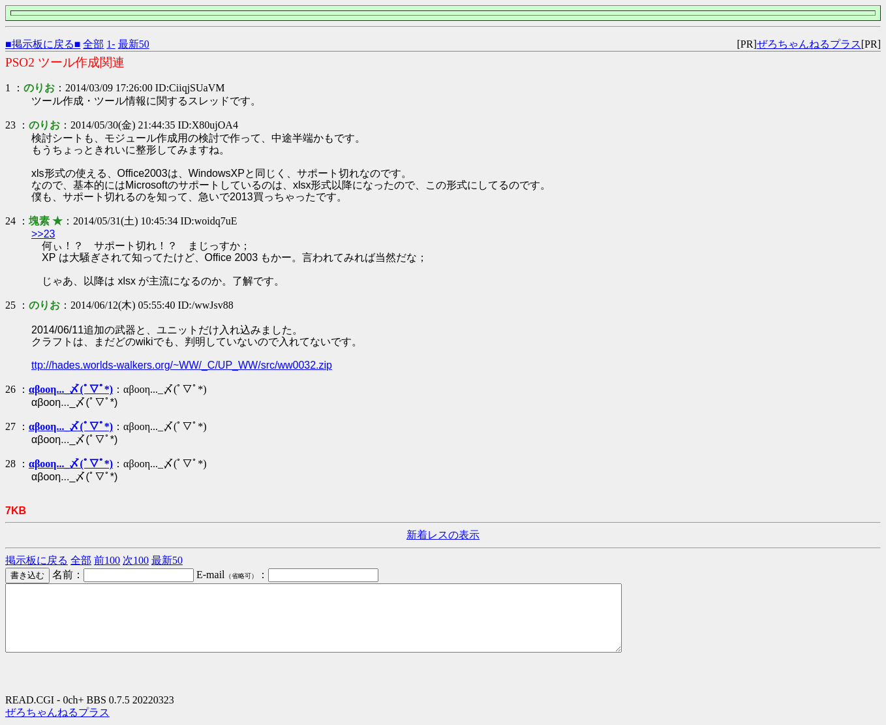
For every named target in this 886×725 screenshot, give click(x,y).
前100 (107, 560)
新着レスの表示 (443, 534)
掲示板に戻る (36, 560)
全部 (93, 44)
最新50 (133, 44)
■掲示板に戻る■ (42, 44)
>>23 (43, 233)
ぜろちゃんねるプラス (809, 44)
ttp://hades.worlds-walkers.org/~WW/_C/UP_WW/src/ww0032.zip (181, 365)
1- (110, 44)
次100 (136, 560)
